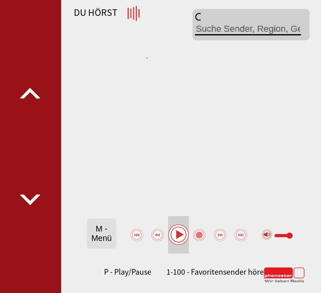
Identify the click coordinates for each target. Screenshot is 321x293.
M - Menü (101, 233)
